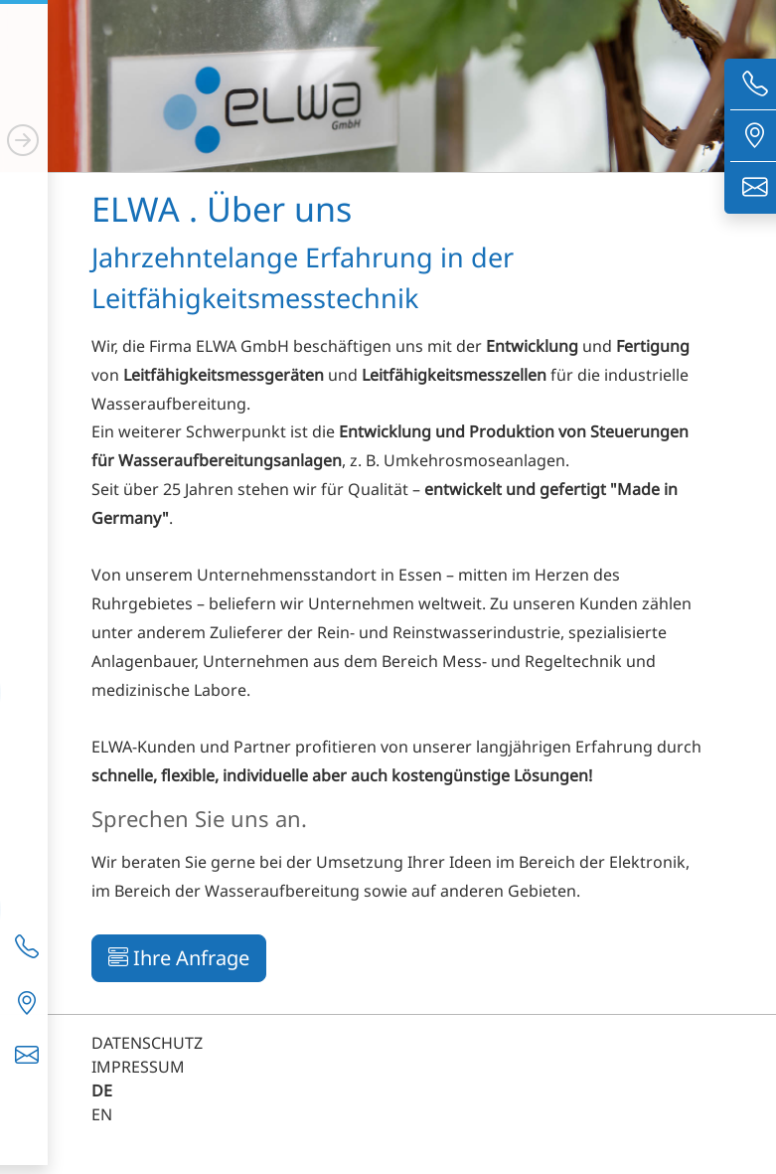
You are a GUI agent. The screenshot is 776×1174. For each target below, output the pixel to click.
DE (101, 1090)
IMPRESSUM (138, 1067)
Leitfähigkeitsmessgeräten (223, 375)
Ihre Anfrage (178, 957)
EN (101, 1114)
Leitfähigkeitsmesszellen (454, 375)
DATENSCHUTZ (147, 1043)
